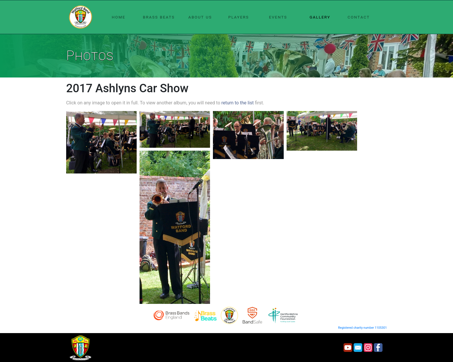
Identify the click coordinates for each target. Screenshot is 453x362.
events (278, 17)
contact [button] (359, 17)
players (238, 17)
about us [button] (200, 17)
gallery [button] (319, 17)
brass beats (159, 17)
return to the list (237, 103)
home (118, 17)
